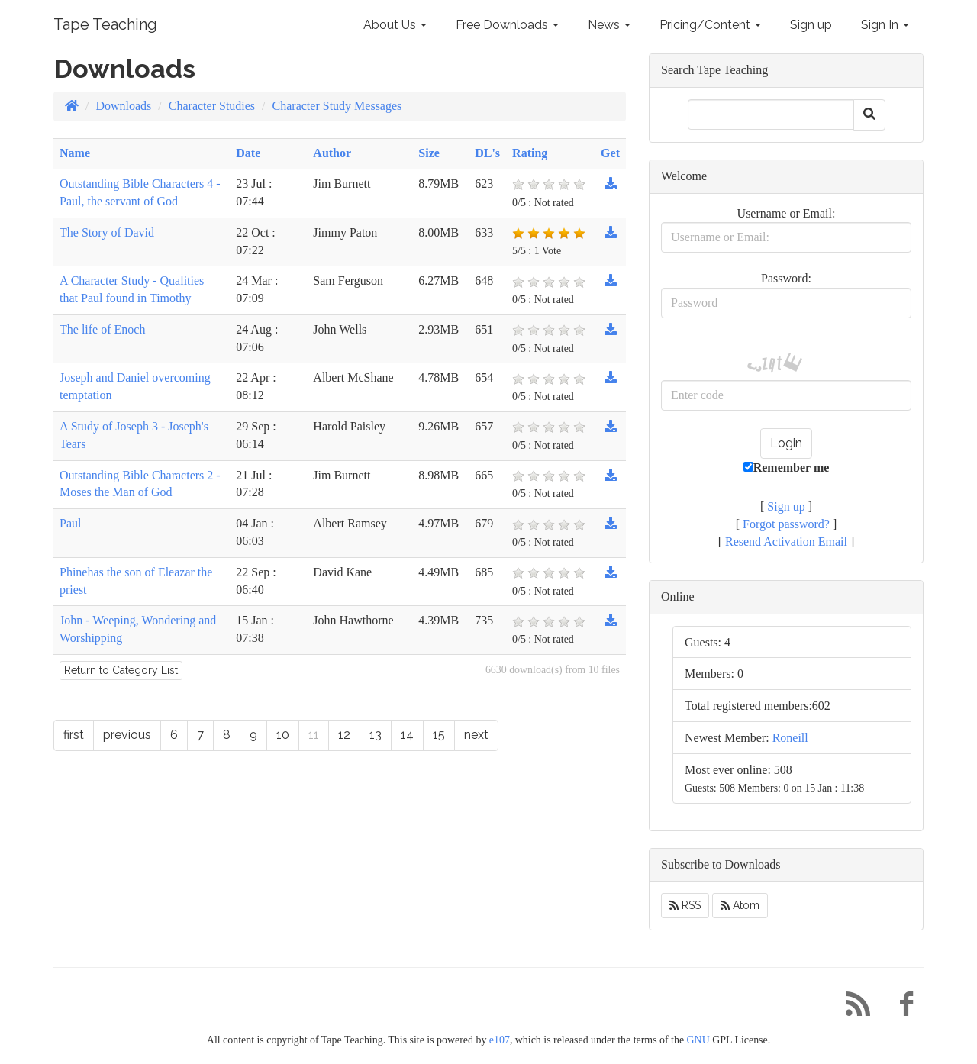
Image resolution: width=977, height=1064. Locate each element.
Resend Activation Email (786, 541)
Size (429, 153)
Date (248, 153)
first (73, 734)
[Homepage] (72, 105)
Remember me (786, 467)
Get (610, 153)
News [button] (609, 25)
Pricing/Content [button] (710, 25)
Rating (529, 153)
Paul (70, 523)
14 (407, 734)
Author (332, 153)
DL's (487, 153)
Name (75, 153)
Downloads (123, 105)
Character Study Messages (337, 105)
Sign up (811, 25)
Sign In (885, 25)
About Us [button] (395, 25)
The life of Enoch (102, 329)
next (476, 734)
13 (375, 734)
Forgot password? (786, 523)
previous (127, 734)
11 (313, 734)
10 (282, 734)
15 (439, 734)
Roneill (790, 737)
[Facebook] (901, 1007)
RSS (685, 905)
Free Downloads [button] (507, 25)
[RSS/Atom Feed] (852, 1007)
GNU (698, 1040)
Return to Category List (121, 670)
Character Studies (212, 105)
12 (344, 734)
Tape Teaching (105, 24)
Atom (740, 905)
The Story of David (107, 232)
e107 (499, 1040)
